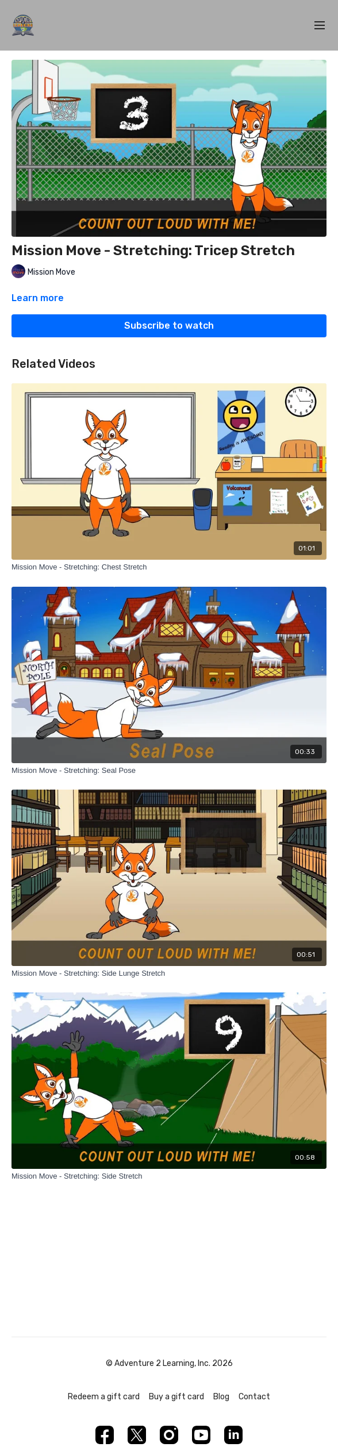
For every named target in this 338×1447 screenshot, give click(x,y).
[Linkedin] (233, 1435)
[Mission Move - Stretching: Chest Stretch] (169, 567)
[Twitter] (137, 1435)
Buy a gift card (176, 1397)
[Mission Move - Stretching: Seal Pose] (169, 770)
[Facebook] (104, 1435)
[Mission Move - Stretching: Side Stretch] (169, 1176)
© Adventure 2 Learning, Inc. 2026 (169, 1364)
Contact (254, 1397)
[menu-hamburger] (320, 25)
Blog (221, 1397)
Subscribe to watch (169, 325)
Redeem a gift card (104, 1397)
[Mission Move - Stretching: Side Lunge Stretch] (169, 973)
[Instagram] (169, 1435)
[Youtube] (201, 1435)
